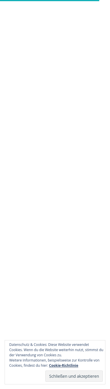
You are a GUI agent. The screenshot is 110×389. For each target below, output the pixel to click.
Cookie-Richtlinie (63, 365)
